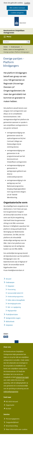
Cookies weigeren (17, 13)
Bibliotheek (10, 322)
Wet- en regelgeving (14, 307)
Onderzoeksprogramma (15, 297)
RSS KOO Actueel (12, 402)
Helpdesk (9, 325)
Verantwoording (12, 426)
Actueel (8, 279)
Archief (8, 409)
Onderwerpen (10, 282)
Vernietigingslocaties (14, 304)
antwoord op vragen (22, 377)
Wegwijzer (11, 286)
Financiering (11, 289)
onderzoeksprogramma (11, 391)
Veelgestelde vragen (13, 318)
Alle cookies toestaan (17, 8)
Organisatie (10, 405)
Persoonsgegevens (12, 419)
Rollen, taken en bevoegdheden (16, 300)
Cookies (27, 3)
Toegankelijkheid (12, 422)
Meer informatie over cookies (16, 429)
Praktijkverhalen (12, 314)
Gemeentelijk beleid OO (15, 293)
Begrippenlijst (12, 311)
